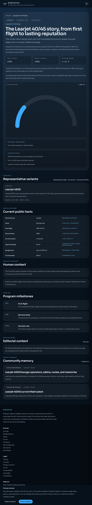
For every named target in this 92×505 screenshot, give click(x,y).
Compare (6, 442)
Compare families (82, 180)
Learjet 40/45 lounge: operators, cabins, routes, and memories (41, 372)
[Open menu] (87, 4)
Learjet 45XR (13, 189)
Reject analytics (10, 501)
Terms (5, 468)
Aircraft (8, 16)
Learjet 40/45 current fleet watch (24, 391)
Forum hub (71, 180)
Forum (5, 439)
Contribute (7, 450)
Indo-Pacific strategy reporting (14, 485)
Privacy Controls (53, 494)
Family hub (85, 361)
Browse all (6, 448)
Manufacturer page (60, 180)
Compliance (7, 476)
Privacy (5, 459)
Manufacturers (8, 434)
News (5, 437)
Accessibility (7, 470)
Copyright (6, 473)
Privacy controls (8, 465)
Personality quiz (8, 445)
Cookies (6, 462)
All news (86, 342)
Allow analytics (25, 501)
